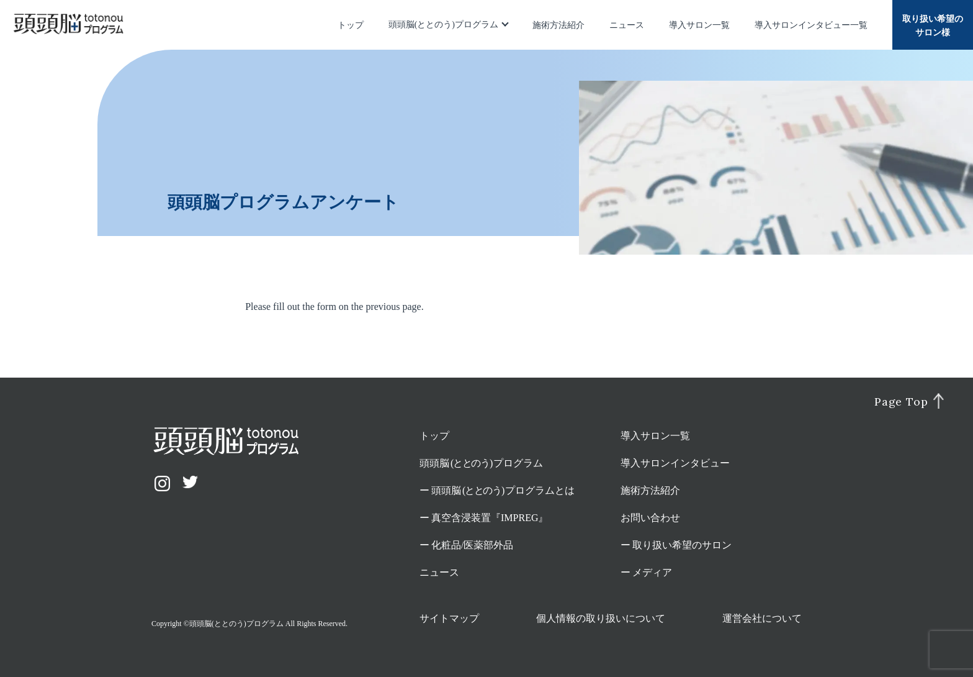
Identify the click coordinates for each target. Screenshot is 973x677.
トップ (351, 25)
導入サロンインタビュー (675, 463)
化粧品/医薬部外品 (472, 545)
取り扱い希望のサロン (682, 545)
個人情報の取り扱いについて (600, 618)
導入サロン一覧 (699, 25)
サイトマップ (449, 618)
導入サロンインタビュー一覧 (811, 25)
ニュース (626, 25)
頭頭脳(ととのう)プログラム (443, 24)
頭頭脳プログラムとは (503, 490)
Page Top (901, 401)
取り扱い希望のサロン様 (932, 25)
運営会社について (762, 618)
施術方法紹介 (558, 25)
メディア (652, 572)
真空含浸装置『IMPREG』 (489, 517)
